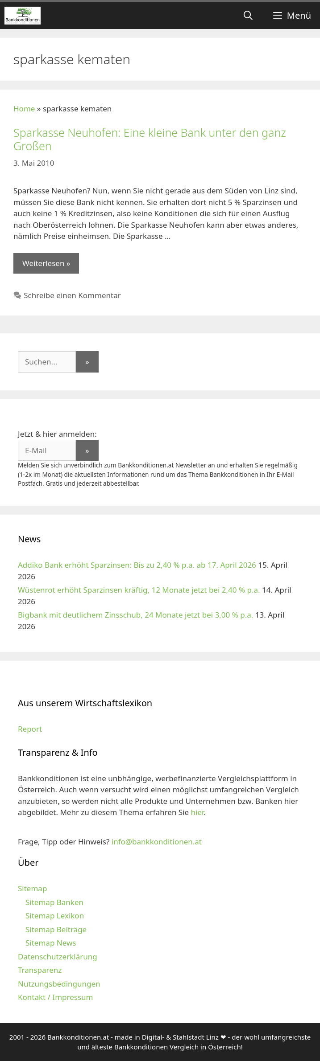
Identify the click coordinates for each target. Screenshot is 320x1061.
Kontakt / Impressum (55, 997)
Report (30, 729)
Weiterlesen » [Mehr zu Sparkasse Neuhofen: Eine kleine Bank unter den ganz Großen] (46, 263)
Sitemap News (50, 943)
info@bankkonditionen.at (157, 841)
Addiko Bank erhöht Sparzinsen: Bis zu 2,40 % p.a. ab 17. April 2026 (137, 565)
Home (24, 108)
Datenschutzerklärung (57, 956)
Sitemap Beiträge (56, 929)
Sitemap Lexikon (54, 915)
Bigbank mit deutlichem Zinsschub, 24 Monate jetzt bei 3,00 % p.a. (135, 615)
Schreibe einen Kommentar (72, 295)
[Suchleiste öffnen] (248, 15)
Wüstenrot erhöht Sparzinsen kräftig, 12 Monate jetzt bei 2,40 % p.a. (139, 590)
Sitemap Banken (54, 902)
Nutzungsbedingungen (59, 984)
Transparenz (40, 970)
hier (197, 812)
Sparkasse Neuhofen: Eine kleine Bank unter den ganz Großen (149, 139)
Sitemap (32, 888)
